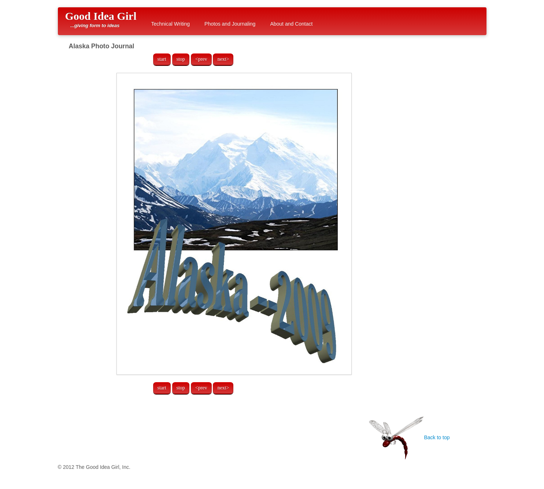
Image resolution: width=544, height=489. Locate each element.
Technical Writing (170, 24)
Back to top (409, 437)
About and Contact (291, 24)
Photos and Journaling (229, 24)
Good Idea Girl (101, 19)
